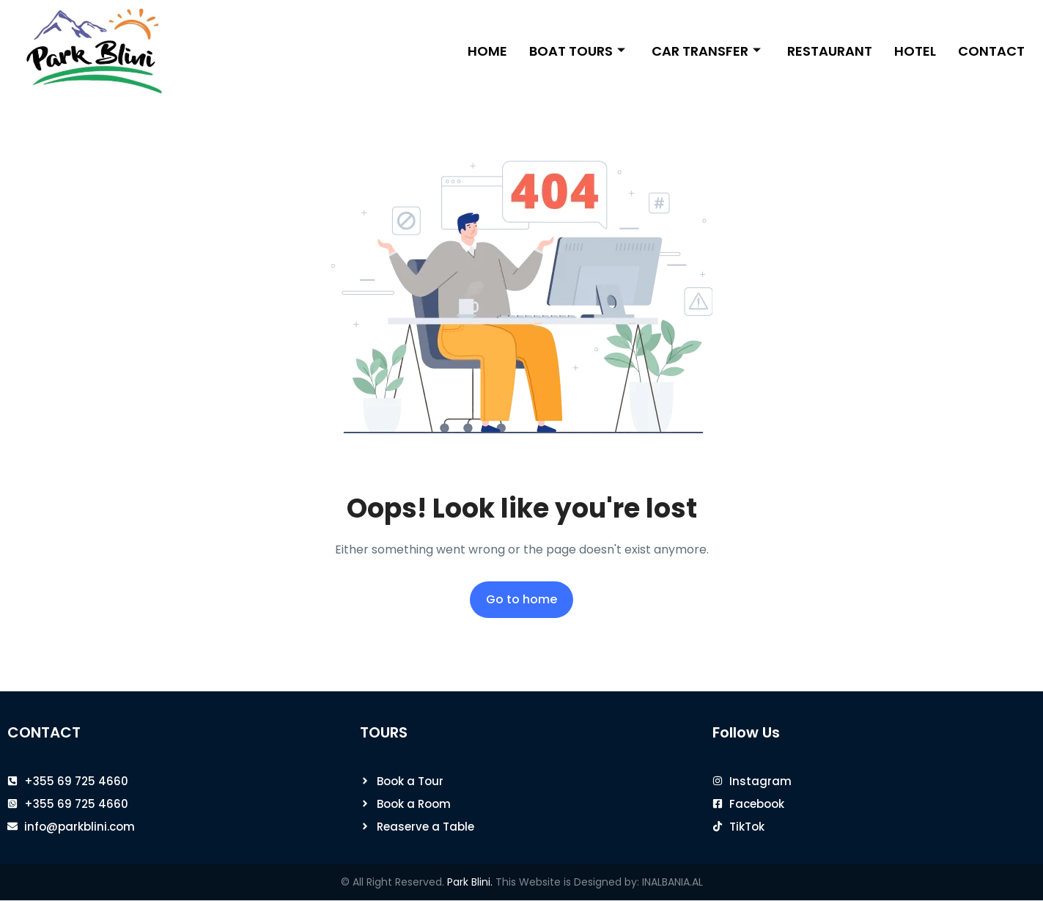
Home (487, 51)
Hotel (915, 51)
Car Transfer (706, 51)
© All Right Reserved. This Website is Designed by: (491, 882)
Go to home (521, 599)
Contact (991, 51)
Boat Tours (577, 51)
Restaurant (829, 51)
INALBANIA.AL (672, 882)
